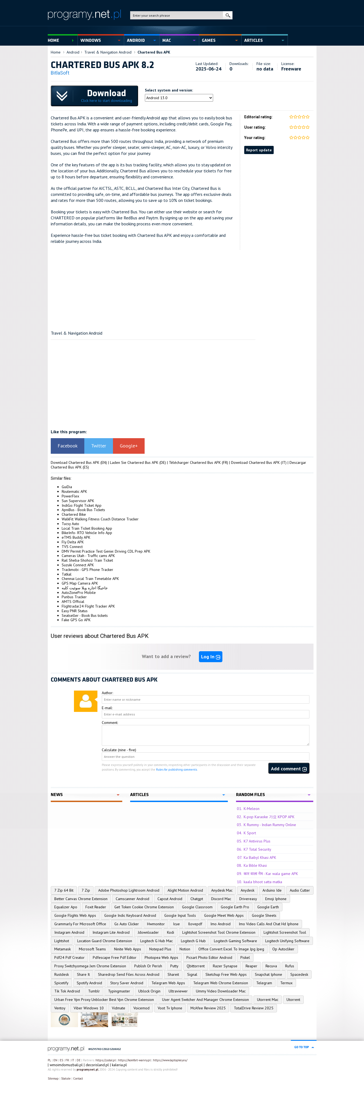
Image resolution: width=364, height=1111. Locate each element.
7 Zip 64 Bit (63, 890)
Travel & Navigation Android (108, 52)
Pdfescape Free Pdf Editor (114, 957)
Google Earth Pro (235, 906)
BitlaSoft (60, 73)
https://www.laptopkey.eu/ (170, 1060)
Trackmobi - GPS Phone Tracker (87, 569)
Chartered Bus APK (154, 52)
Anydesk (247, 890)
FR (67, 1060)
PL (49, 1060)
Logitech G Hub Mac (156, 940)
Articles (253, 40)
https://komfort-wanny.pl (134, 1060)
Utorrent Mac (267, 999)
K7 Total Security (257, 849)
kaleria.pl (119, 1064)
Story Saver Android (126, 982)
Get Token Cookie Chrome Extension (144, 906)
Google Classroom (197, 906)
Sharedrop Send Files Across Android (128, 974)
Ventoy (59, 1008)
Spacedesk (299, 974)
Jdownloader (148, 932)
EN (55, 1060)
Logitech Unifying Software (287, 940)
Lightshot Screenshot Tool (285, 932)
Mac (166, 40)
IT (72, 1060)
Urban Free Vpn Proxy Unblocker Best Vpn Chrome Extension (104, 999)
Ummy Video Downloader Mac (221, 991)
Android (136, 40)
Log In (210, 656)
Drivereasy (248, 898)
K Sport (250, 832)
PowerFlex (70, 496)
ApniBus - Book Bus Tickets (83, 509)
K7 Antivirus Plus (257, 841)
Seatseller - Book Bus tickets (85, 615)
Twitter (98, 446)
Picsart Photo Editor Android (209, 957)
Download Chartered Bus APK (75, 462)
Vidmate (118, 1008)
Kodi (170, 932)
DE (78, 1060)
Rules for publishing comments (176, 769)
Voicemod (141, 1008)
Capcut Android (169, 898)
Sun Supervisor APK (78, 500)
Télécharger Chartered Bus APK (195, 462)
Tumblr (94, 991)
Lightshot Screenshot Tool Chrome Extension (218, 932)
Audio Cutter (300, 890)
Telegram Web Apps (168, 982)
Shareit (173, 974)
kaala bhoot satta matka (263, 881)
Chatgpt (196, 898)
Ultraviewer (178, 991)
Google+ (129, 446)
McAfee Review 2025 (208, 1008)
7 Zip (86, 890)
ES (61, 1060)
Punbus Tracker (74, 596)
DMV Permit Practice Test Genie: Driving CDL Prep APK (106, 551)
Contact (78, 1078)
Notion (185, 949)
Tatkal (66, 574)
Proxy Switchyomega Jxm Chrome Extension (90, 965)
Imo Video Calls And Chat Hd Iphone (269, 923)
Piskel (245, 957)
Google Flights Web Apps (75, 915)
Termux (286, 982)
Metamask (62, 949)
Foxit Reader (95, 906)
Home (53, 40)
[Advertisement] (182, 288)
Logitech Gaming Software (235, 940)
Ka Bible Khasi (255, 865)
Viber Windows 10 (89, 1008)
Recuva (271, 965)
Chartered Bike (74, 514)
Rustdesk (61, 974)
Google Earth (268, 906)
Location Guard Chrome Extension (104, 940)
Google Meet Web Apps (224, 915)
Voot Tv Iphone (170, 1008)
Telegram (264, 982)
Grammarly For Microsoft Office (80, 923)
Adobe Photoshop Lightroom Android (128, 890)
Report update (259, 150)
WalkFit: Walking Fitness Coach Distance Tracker (100, 519)
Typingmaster (119, 991)
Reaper (251, 965)
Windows (90, 40)
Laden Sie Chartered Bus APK (134, 462)
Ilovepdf (195, 923)
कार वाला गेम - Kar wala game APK (271, 873)
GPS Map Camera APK (80, 583)
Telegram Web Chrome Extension (220, 982)
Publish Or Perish (148, 965)
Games (209, 40)
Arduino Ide (272, 890)
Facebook (67, 446)
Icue (176, 923)
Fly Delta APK (73, 542)
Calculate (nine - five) (119, 749)
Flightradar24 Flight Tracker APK (88, 606)
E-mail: (107, 707)
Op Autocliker (283, 949)
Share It (83, 974)
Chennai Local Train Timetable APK (90, 578)
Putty (174, 965)
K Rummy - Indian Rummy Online (270, 824)
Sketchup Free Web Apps (226, 974)
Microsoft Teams (92, 949)
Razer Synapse (225, 965)
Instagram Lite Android (111, 932)
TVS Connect (72, 546)
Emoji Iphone (276, 898)
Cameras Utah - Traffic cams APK (88, 555)
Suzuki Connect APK (78, 564)
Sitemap (53, 1078)
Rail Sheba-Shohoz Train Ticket (87, 560)
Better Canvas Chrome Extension (81, 898)
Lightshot (61, 940)
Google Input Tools (180, 915)
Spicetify (61, 982)
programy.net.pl (87, 1069)
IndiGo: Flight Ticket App (82, 505)
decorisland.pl (97, 1064)
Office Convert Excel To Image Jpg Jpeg (231, 949)
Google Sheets (264, 915)
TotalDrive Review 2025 (253, 1008)
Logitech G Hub (193, 940)
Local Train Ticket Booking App (87, 528)
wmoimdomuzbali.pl (66, 1064)
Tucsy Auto (70, 523)
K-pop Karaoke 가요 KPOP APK (269, 816)
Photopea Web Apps (161, 957)
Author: (107, 692)
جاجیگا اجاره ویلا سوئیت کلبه (85, 587)
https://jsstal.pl (106, 1060)
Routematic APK (74, 491)
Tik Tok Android (67, 991)
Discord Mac (221, 898)
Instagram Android (69, 932)
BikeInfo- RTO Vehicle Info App (87, 532)
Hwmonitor (156, 923)
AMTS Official (73, 601)
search (227, 15)
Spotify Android (89, 982)
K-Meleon (251, 808)
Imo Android (220, 923)
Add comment (289, 768)
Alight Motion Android (185, 890)
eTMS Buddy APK (76, 537)
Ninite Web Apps (127, 949)
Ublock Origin (149, 991)
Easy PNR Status (75, 610)
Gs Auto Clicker (126, 923)
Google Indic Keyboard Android (130, 915)
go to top (301, 1047)
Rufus (289, 965)
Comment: (110, 722)
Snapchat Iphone (268, 974)
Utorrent (293, 999)
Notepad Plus (160, 949)
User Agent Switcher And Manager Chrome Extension (205, 999)
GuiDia (67, 486)
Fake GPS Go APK (76, 619)
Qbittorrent (196, 965)
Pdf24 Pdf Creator (69, 957)
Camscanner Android (132, 898)
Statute (66, 1078)
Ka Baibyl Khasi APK (260, 857)
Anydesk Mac (221, 890)
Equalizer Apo (65, 906)
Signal (192, 974)
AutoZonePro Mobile (79, 592)
